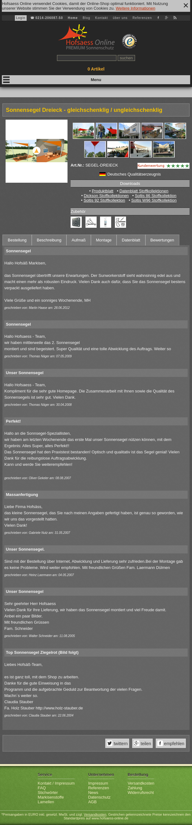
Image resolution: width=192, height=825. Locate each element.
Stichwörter (48, 792)
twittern (120, 743)
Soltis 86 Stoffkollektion (155, 195)
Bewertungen (162, 240)
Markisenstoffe (51, 797)
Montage (104, 240)
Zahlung (135, 788)
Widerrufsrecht (141, 792)
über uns (120, 18)
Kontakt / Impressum (56, 783)
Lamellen (46, 802)
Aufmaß (79, 240)
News (93, 792)
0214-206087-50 (49, 18)
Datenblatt (131, 240)
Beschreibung (49, 240)
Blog (86, 18)
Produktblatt (102, 191)
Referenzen (142, 18)
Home (73, 18)
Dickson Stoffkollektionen (106, 195)
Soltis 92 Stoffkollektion (104, 200)
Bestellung (17, 240)
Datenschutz (99, 797)
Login (20, 18)
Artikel (96, 68)
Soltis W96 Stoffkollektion (154, 200)
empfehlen (173, 743)
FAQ (42, 788)
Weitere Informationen (135, 8)
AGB (92, 802)
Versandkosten (141, 783)
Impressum (98, 783)
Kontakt (101, 18)
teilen (145, 743)
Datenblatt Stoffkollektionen (144, 191)
